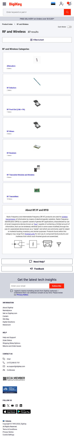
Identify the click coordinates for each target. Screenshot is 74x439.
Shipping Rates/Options (11, 343)
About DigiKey (8, 308)
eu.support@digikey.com (14, 366)
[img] (15, 5)
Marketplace (7, 310)
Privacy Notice (22, 295)
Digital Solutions (9, 322)
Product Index (7, 24)
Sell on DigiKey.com (10, 313)
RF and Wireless (22, 24)
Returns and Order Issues (12, 346)
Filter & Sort (38, 40)
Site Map (6, 319)
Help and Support (9, 337)
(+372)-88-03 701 (11, 363)
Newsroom (7, 325)
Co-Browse (9, 370)
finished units (30, 234)
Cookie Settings (8, 435)
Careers (5, 316)
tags (35, 224)
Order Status (7, 340)
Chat (6, 359)
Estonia (7, 421)
